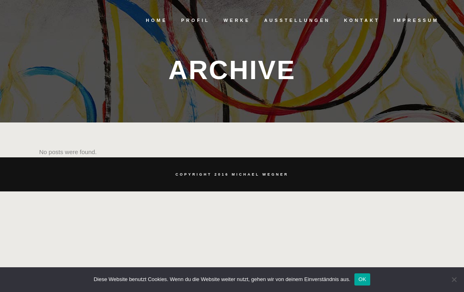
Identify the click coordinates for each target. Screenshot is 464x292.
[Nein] (454, 279)
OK (362, 279)
